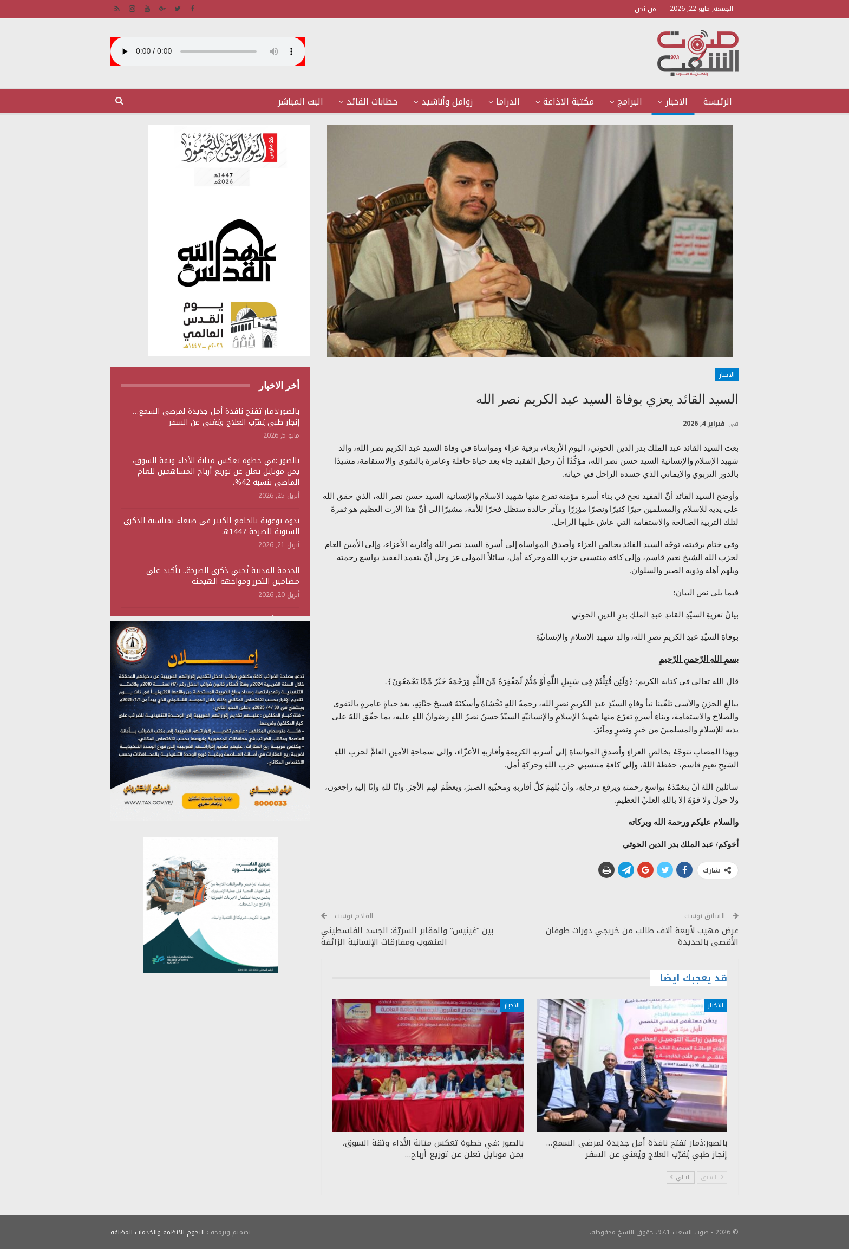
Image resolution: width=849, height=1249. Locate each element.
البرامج (629, 101)
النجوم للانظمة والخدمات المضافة (157, 1232)
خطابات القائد (372, 101)
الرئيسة (717, 101)
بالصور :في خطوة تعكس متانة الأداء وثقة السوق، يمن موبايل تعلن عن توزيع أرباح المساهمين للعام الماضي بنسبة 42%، (215, 471)
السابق (712, 1177)
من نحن (645, 9)
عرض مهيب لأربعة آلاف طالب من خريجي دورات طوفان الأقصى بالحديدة (642, 936)
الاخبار (676, 101)
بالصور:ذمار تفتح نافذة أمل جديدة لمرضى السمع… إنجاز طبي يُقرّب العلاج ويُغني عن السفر (216, 417)
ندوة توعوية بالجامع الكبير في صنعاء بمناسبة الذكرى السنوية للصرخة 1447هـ (211, 526)
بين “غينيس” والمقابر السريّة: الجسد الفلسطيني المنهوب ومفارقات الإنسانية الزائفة (407, 936)
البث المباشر (300, 101)
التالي (680, 1177)
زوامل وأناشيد (447, 101)
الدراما (508, 101)
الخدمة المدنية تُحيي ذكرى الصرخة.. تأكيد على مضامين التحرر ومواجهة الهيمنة (222, 576)
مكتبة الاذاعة (568, 101)
